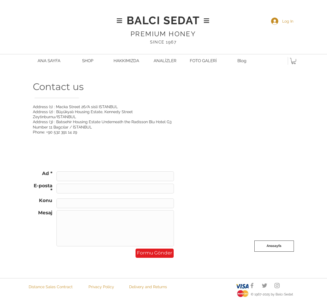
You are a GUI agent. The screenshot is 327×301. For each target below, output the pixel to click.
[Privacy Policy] (101, 286)
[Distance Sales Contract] (50, 286)
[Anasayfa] (274, 246)
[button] (293, 61)
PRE (138, 34)
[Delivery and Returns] (148, 286)
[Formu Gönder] (155, 253)
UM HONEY (175, 34)
